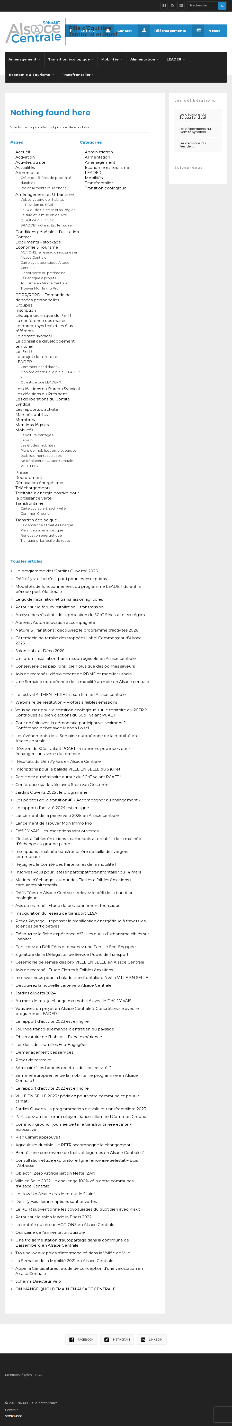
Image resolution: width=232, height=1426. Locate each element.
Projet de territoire (33, 1058)
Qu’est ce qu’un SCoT (38, 219)
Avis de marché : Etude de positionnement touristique (68, 904)
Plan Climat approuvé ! (37, 1135)
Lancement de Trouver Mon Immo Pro (53, 821)
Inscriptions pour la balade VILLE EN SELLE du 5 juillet (67, 767)
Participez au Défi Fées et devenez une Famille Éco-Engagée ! (76, 945)
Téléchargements (161, 31)
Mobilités (110, 58)
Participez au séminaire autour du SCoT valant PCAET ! (68, 775)
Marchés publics (31, 412)
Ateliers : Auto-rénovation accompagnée (55, 620)
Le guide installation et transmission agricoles (59, 597)
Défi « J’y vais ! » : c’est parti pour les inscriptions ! (62, 577)
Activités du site (30, 160)
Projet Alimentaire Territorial (44, 186)
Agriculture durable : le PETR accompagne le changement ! (73, 1143)
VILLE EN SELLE (33, 464)
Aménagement (22, 58)
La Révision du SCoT (37, 203)
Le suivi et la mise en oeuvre (44, 213)
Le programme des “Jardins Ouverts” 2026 (56, 569)
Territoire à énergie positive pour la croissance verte (47, 494)
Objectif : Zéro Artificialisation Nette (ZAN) (56, 1171)
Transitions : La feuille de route (45, 539)
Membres (25, 418)
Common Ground (35, 512)
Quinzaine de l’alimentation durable (50, 1230)
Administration (99, 150)
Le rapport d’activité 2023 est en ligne (52, 1019)
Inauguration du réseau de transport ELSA (56, 911)
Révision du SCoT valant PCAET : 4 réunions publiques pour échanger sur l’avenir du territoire (72, 750)
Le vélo (27, 439)
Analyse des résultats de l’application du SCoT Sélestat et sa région (80, 613)
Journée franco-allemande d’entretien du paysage (64, 1027)
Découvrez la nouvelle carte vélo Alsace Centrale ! (64, 983)
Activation (25, 155)
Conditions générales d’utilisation (47, 230)
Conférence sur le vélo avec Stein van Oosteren (61, 783)
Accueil (22, 150)
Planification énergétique (42, 529)
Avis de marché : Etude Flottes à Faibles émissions (64, 968)
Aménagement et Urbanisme (44, 192)
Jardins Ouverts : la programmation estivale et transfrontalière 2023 (80, 1107)
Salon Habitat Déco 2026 (39, 649)
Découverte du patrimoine (43, 271)
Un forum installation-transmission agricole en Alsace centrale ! (76, 656)
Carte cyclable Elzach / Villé (43, 507)
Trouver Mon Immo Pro (40, 287)
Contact (115, 31)
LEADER (174, 58)
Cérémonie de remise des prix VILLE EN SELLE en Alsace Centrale (79, 960)
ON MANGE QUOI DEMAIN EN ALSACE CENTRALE (65, 1287)
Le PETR (23, 349)
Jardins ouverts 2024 (35, 991)
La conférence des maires (40, 319)
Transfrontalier (76, 73)
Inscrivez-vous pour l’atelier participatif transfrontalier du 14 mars (78, 870)
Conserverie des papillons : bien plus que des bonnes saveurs (75, 664)
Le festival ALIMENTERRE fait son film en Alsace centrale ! (71, 692)
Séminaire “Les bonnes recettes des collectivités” (63, 1066)
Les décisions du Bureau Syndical (47, 387)
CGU (38, 1373)
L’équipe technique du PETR (43, 313)
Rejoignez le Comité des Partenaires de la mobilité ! (65, 862)
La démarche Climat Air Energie (47, 524)
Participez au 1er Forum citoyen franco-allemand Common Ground (80, 1115)
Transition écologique (69, 58)
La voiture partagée (37, 433)
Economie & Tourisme (29, 73)
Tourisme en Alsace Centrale (44, 282)
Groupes (23, 303)
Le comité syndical (33, 334)
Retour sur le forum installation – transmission (59, 605)
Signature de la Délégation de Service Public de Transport (71, 952)
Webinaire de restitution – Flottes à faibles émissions (66, 700)
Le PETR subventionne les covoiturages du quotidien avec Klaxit (77, 1207)
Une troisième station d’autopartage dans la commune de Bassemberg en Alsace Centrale (72, 1241)
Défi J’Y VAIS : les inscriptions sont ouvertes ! (57, 829)
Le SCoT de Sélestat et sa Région (48, 208)
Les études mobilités (38, 444)
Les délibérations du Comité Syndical (195, 129)
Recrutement (28, 476)
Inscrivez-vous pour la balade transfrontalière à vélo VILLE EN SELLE (81, 976)
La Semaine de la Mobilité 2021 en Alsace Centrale (64, 1259)
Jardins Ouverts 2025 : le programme (51, 790)
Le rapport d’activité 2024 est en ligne (52, 806)
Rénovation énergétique (39, 481)
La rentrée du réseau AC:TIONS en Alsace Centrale (64, 1223)
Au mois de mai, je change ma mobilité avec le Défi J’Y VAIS (73, 999)
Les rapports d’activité (36, 407)
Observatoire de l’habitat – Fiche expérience (58, 1035)
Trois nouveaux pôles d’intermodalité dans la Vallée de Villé (72, 1251)
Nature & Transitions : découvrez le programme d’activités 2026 (76, 628)
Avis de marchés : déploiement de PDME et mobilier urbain (73, 672)
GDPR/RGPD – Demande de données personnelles (43, 296)
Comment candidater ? (40, 365)
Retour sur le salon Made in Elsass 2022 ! (54, 1215)
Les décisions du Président (41, 392)
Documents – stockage (38, 240)
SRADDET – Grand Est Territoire (46, 224)
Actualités (25, 165)
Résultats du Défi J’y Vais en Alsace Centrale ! (59, 759)
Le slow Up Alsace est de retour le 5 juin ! (55, 1192)
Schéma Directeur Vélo (38, 1279)
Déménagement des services (44, 1050)
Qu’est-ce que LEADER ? (41, 381)
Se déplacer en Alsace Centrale (47, 459)
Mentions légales (32, 423)
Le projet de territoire (36, 355)
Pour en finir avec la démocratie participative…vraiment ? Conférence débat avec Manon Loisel (70, 724)
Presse (206, 31)
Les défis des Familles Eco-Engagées (51, 1042)
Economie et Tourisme (107, 165)
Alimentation (142, 58)
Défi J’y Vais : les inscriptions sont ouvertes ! (57, 1199)
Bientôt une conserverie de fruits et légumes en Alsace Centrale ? (79, 1151)
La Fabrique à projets (38, 276)
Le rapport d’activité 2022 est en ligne (52, 1086)
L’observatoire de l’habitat (42, 198)
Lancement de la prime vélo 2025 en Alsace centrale (67, 813)
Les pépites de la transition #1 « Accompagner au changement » (77, 798)
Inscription (25, 308)
